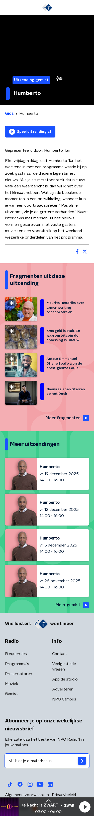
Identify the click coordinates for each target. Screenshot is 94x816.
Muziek (11, 684)
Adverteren (62, 689)
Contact (59, 654)
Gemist (11, 694)
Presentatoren (18, 674)
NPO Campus (64, 699)
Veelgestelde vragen (64, 666)
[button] (85, 807)
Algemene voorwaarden (27, 795)
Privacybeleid (64, 795)
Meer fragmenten (67, 418)
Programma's (17, 664)
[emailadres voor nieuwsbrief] (47, 761)
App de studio (65, 679)
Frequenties (16, 654)
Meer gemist (72, 605)
